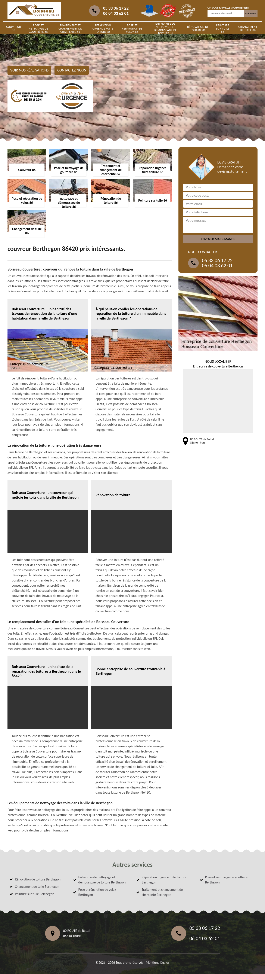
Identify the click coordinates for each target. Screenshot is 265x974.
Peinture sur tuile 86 (223, 29)
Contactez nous (71, 70)
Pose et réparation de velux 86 (132, 29)
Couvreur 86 (13, 28)
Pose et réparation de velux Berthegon (97, 892)
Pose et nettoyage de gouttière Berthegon (226, 879)
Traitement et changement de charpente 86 (70, 29)
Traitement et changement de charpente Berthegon (162, 892)
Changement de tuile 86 (247, 28)
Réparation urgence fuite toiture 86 (102, 29)
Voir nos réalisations (29, 70)
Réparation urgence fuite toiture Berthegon (164, 879)
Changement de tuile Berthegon (37, 887)
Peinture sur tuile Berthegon (34, 894)
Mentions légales (157, 963)
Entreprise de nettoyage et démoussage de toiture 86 (165, 28)
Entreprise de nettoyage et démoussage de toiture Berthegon (102, 879)
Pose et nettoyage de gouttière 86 (38, 29)
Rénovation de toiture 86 (198, 28)
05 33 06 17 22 (115, 8)
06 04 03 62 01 (115, 13)
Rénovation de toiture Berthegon (37, 879)
